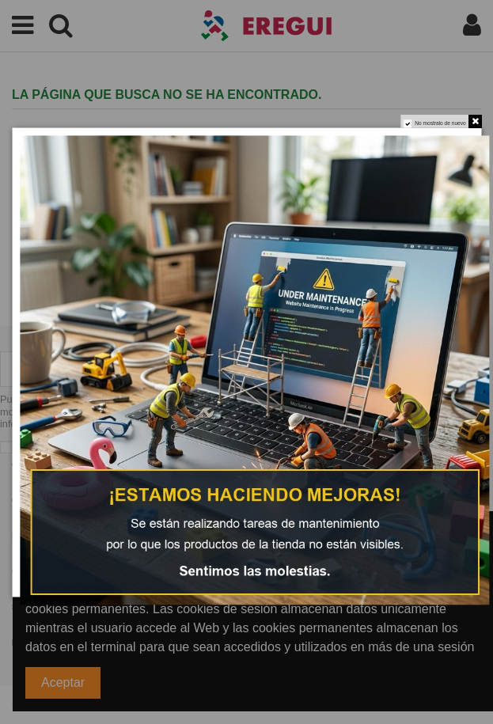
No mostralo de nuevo (440, 123)
